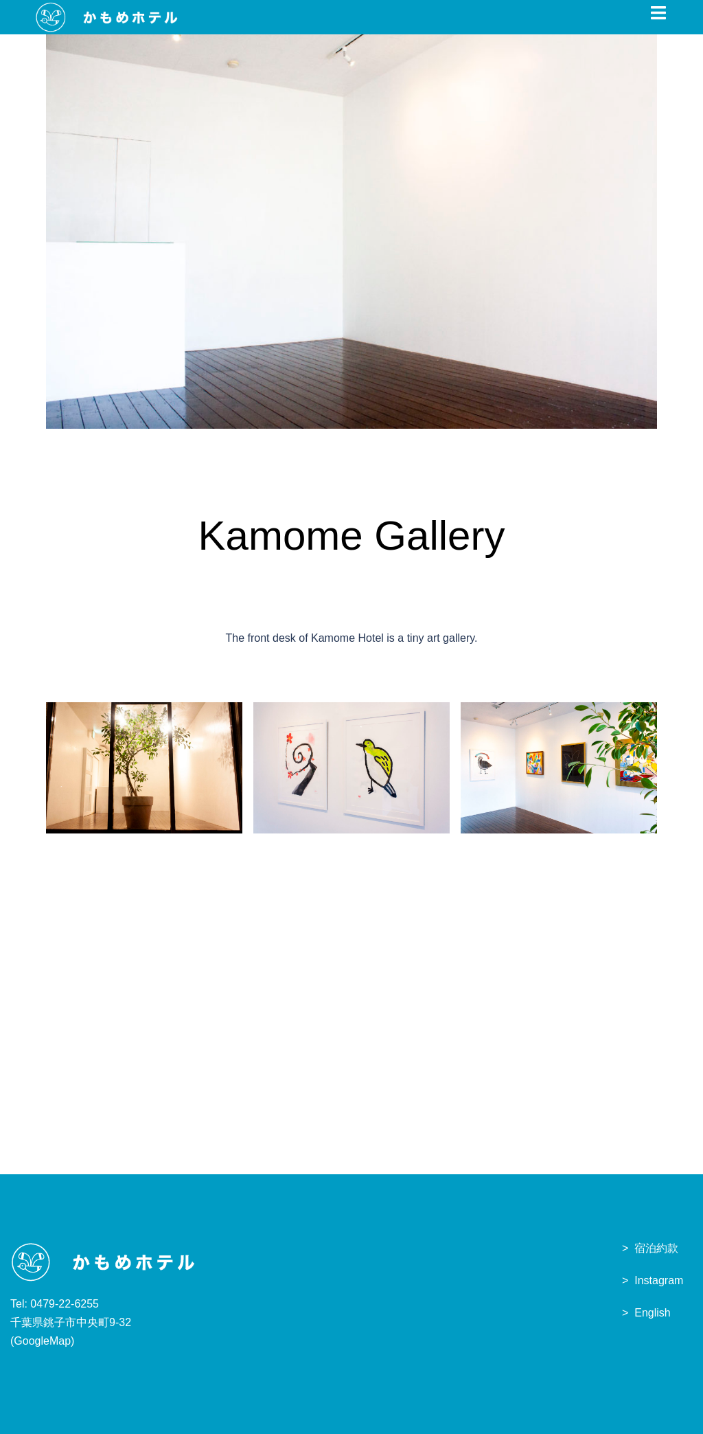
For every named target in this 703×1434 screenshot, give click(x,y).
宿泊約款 (656, 1248)
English (652, 1313)
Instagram (658, 1280)
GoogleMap (42, 1341)
